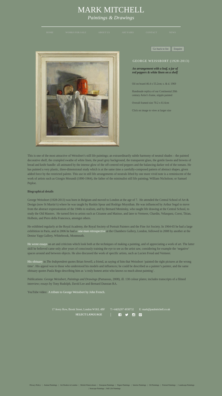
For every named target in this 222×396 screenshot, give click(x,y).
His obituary (35, 261)
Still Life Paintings (113, 388)
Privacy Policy (35, 385)
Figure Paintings (123, 385)
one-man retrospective (91, 231)
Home (49, 32)
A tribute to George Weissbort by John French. (76, 292)
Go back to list (161, 48)
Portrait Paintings (169, 385)
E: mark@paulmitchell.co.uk (154, 309)
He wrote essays (37, 244)
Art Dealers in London (68, 385)
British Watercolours (88, 385)
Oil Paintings (154, 385)
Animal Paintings (50, 385)
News (172, 32)
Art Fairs (128, 32)
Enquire (178, 48)
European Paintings (106, 385)
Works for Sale (75, 32)
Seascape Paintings (97, 388)
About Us (104, 32)
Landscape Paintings (186, 385)
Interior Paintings (139, 385)
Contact (151, 32)
